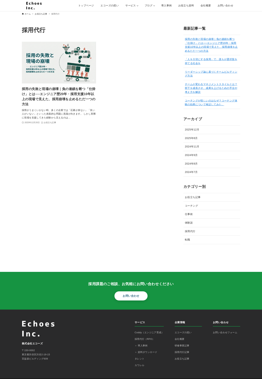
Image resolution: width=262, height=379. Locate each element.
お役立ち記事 (193, 197)
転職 (187, 239)
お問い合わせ (225, 5)
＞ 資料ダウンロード (146, 352)
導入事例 (166, 5)
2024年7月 (191, 172)
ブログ (148, 5)
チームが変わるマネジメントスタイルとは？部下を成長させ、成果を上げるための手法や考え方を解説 (211, 88)
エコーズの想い (109, 5)
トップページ (86, 5)
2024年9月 (191, 155)
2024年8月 (191, 163)
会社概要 (206, 5)
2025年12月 (192, 129)
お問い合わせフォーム (225, 332)
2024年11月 (192, 146)
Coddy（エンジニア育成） (149, 332)
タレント (139, 358)
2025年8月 (191, 138)
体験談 (189, 222)
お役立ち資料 (186, 5)
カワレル (139, 365)
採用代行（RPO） (145, 339)
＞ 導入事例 (141, 345)
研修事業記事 (182, 345)
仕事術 (189, 214)
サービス (130, 5)
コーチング (191, 205)
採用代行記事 (182, 352)
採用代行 (190, 231)
